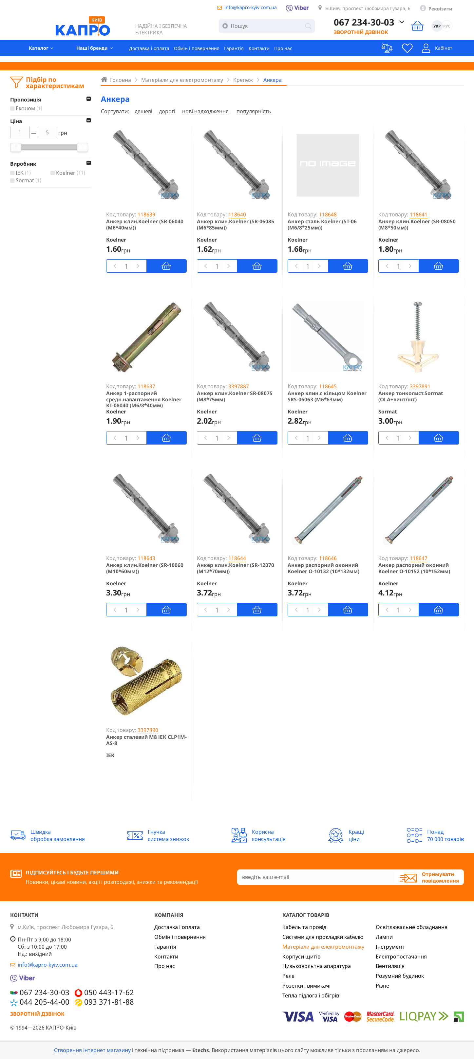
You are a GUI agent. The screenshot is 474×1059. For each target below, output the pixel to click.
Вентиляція (390, 966)
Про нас (300, 52)
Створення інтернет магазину (92, 1050)
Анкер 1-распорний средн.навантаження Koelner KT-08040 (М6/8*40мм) (143, 399)
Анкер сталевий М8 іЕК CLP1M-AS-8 (146, 740)
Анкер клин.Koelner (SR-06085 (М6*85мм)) (235, 224)
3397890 (148, 730)
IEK (24, 173)
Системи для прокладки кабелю (322, 936)
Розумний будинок (400, 975)
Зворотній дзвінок (373, 34)
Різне (382, 985)
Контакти (272, 52)
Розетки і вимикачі (306, 985)
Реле (288, 975)
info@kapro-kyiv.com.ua (240, 7)
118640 (237, 214)
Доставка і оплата (149, 52)
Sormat (29, 181)
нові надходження (205, 111)
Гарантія (245, 52)
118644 (237, 558)
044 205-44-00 (44, 1002)
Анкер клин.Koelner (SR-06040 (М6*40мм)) (144, 224)
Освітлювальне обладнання (411, 927)
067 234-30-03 (376, 25)
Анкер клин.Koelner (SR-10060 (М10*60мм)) (144, 568)
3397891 (420, 386)
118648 (328, 214)
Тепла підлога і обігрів (310, 995)
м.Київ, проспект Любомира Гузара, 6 (370, 9)
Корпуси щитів (301, 956)
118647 (418, 558)
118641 (418, 214)
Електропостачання (401, 956)
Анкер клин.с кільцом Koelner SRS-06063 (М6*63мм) (327, 396)
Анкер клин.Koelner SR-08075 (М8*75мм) (235, 396)
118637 (146, 386)
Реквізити (451, 9)
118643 (146, 558)
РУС (458, 28)
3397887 (238, 386)
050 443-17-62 (109, 992)
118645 (328, 386)
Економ (30, 109)
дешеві (143, 111)
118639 (146, 214)
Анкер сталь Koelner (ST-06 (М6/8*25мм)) (322, 224)
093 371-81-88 (109, 1002)
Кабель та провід (304, 927)
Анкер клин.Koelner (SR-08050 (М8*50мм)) (417, 224)
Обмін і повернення (202, 52)
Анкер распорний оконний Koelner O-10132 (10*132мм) (323, 568)
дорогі (167, 111)
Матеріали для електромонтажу (323, 946)
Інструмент (390, 946)
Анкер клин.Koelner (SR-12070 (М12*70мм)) (235, 568)
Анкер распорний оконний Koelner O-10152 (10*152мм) (414, 568)
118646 (328, 558)
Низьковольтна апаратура (316, 966)
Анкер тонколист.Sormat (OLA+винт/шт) (410, 396)
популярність (254, 111)
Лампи (384, 936)
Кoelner (71, 173)
